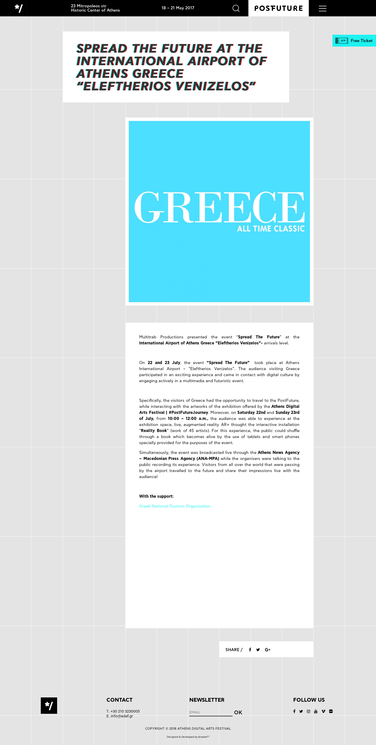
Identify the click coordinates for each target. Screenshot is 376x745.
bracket (203, 737)
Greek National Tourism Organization (175, 514)
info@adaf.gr (122, 716)
